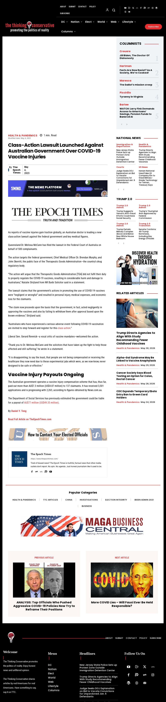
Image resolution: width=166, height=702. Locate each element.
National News (128, 138)
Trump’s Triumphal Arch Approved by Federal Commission (148, 214)
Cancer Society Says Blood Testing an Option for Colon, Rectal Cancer (134, 376)
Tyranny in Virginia (131, 96)
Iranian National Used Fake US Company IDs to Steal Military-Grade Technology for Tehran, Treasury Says (148, 177)
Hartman (125, 66)
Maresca (125, 80)
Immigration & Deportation (124, 145)
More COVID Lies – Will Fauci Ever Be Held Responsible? (122, 604)
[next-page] (127, 125)
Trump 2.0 (124, 199)
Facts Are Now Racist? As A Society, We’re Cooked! (136, 72)
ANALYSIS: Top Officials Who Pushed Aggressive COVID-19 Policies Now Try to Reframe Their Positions (44, 606)
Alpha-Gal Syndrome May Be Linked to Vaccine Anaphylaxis (136, 359)
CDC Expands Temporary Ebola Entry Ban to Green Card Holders (136, 394)
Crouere (125, 51)
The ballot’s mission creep (136, 84)
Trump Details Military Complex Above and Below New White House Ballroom (125, 234)
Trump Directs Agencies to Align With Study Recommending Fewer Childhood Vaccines (147, 156)
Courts (120, 167)
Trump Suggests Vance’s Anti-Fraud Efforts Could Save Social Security (126, 214)
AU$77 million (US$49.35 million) (41, 402)
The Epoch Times (16, 170)
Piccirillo (125, 92)
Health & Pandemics (22, 135)
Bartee (124, 104)
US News (143, 167)
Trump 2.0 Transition (144, 225)
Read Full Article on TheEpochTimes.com (29, 419)
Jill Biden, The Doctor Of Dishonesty (134, 57)
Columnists (130, 43)
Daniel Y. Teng (18, 411)
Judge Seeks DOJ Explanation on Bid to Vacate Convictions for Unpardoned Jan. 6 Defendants (125, 176)
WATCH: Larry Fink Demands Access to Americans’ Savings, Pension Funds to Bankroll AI (137, 112)
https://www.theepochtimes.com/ (44, 459)
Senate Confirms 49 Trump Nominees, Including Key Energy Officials (147, 234)
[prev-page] (122, 125)
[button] (114, 10)
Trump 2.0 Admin (122, 206)
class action (64, 328)
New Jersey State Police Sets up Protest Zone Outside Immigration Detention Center (125, 156)
